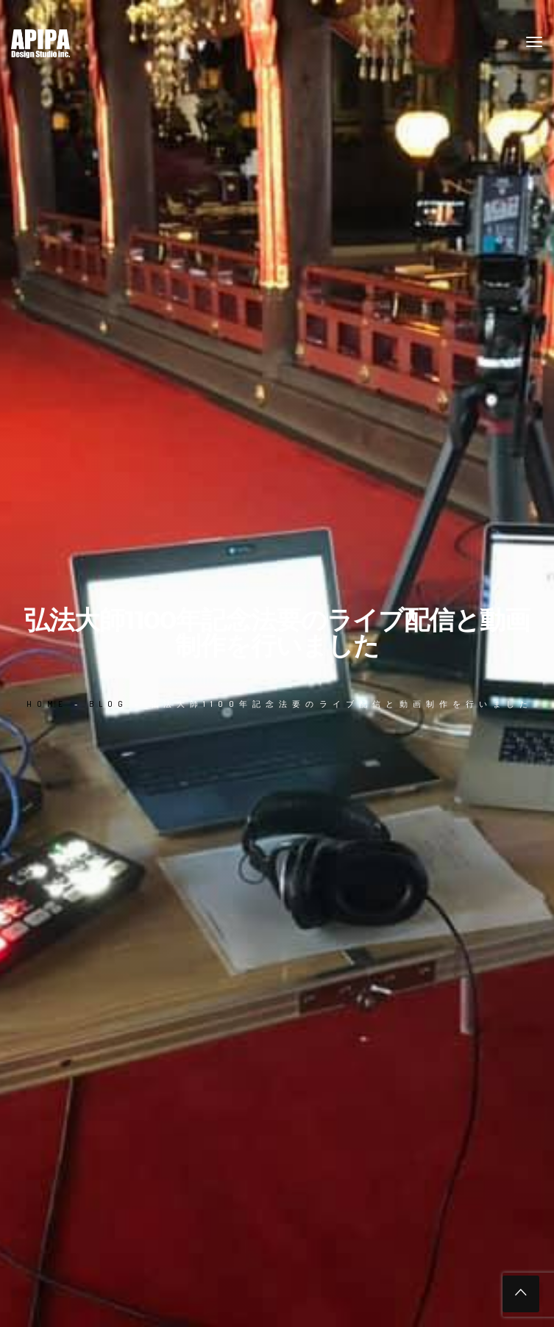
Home (47, 704)
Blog (109, 704)
